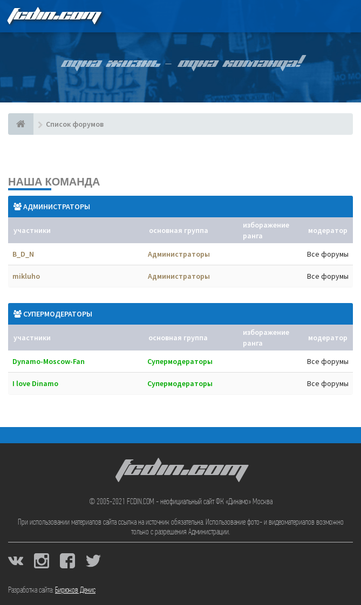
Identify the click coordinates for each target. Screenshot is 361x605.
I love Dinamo (35, 383)
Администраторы (56, 206)
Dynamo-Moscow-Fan (48, 361)
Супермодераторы (57, 314)
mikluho (26, 276)
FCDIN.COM (53, 16)
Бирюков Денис (75, 590)
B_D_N (23, 254)
